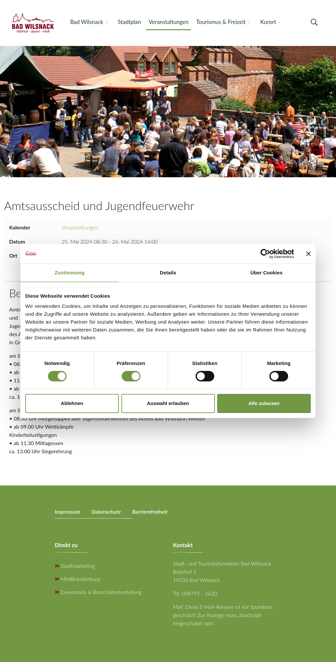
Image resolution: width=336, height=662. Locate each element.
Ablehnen (72, 403)
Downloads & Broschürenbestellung (98, 592)
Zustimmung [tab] (70, 272)
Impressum (67, 511)
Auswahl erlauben (168, 403)
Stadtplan (129, 21)
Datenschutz (106, 511)
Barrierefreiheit (150, 511)
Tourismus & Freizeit (221, 21)
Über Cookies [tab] (266, 272)
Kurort (268, 21)
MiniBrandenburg (77, 579)
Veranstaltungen (168, 21)
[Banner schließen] (308, 253)
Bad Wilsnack (86, 21)
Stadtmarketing (75, 566)
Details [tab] (168, 272)
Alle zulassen (264, 403)
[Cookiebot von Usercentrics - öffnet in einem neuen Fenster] (265, 254)
